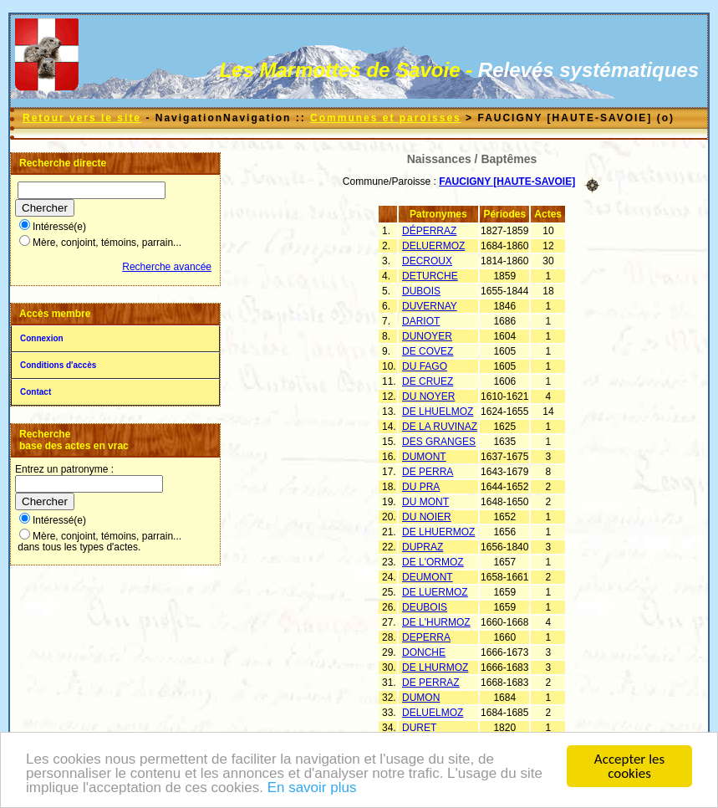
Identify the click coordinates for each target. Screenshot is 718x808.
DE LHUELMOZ (437, 411)
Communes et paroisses (385, 118)
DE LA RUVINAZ (439, 426)
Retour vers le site (82, 118)
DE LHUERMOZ (438, 532)
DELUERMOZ (433, 246)
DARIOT (421, 321)
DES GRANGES (439, 441)
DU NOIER (426, 517)
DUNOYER (427, 336)
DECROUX (427, 261)
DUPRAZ (422, 547)
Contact (35, 391)
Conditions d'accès (58, 365)
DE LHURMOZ (435, 667)
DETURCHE (430, 276)
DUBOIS (421, 291)
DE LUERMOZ (435, 592)
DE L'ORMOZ (433, 562)
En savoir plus (312, 788)
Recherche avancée (166, 267)
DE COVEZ (427, 351)
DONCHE (424, 652)
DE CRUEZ (427, 381)
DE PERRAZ (431, 682)
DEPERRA (426, 637)
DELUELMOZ (432, 713)
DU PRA (421, 487)
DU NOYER (428, 396)
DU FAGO (424, 366)
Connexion (42, 338)
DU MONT (425, 502)
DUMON (421, 697)
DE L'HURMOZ (436, 622)
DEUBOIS (424, 607)
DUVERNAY (429, 306)
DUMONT (424, 457)
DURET (419, 728)
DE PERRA (427, 472)
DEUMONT (427, 577)
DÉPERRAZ (429, 231)
